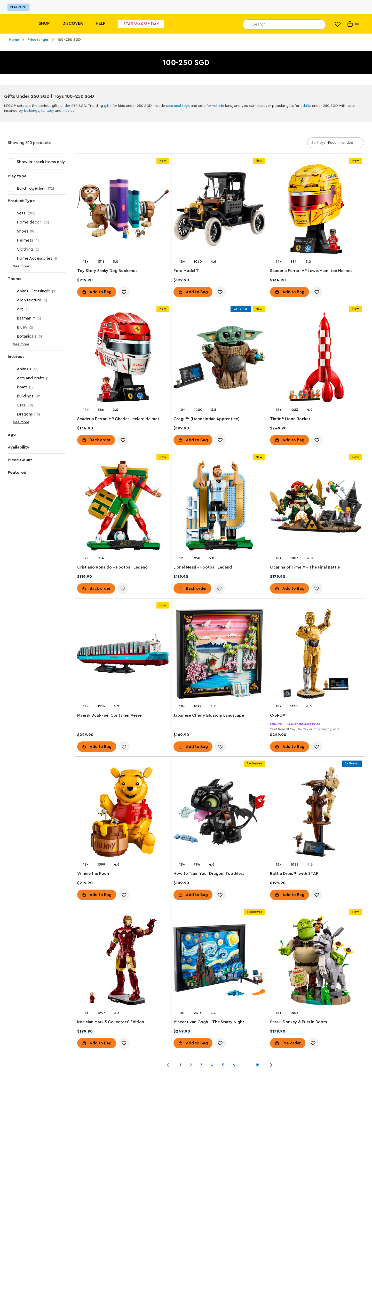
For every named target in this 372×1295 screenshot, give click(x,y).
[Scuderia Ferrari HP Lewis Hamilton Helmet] (316, 210)
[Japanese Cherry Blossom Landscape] (219, 655)
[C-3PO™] (316, 655)
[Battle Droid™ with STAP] (316, 813)
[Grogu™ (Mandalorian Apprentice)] (219, 358)
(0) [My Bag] (352, 24)
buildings (31, 111)
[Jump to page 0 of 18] (167, 1065)
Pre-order (291, 1043)
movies (68, 111)
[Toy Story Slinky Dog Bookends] (123, 210)
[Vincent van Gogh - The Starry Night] (219, 961)
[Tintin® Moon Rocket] (316, 358)
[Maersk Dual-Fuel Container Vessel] (123, 655)
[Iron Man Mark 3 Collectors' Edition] (123, 961)
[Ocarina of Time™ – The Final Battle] (316, 507)
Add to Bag (101, 292)
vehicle (218, 106)
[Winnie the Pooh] (123, 813)
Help (100, 23)
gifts (108, 106)
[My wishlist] (337, 24)
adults (305, 106)
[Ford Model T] (219, 210)
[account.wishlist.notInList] (124, 292)
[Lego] (15, 24)
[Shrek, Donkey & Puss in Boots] (316, 961)
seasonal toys (178, 106)
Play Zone (18, 7)
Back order (100, 440)
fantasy (47, 111)
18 (257, 1065)
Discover (72, 23)
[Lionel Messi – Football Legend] (219, 507)
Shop (44, 23)
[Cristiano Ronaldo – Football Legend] (123, 507)
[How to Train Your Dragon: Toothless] (219, 813)
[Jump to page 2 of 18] (271, 1065)
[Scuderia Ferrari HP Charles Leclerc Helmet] (123, 358)
